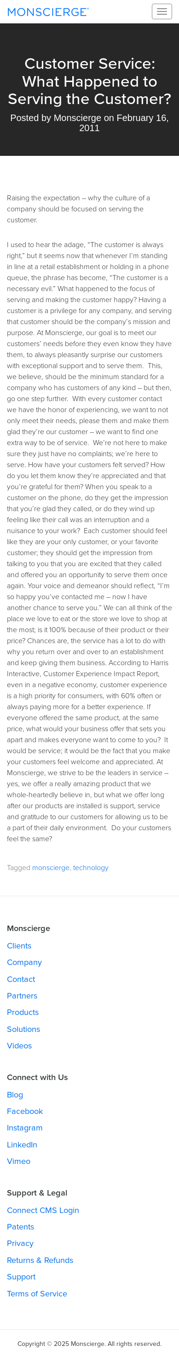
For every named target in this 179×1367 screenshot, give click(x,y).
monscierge (50, 867)
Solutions (23, 1029)
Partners (22, 996)
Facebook (25, 1111)
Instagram (25, 1128)
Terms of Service (37, 1294)
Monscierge (48, 11)
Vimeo (18, 1161)
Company (24, 962)
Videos (19, 1046)
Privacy (20, 1243)
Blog (15, 1095)
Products (23, 1012)
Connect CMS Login (43, 1210)
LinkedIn (22, 1145)
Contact (21, 979)
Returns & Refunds (40, 1260)
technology (91, 867)
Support (21, 1277)
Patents (20, 1227)
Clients (19, 946)
